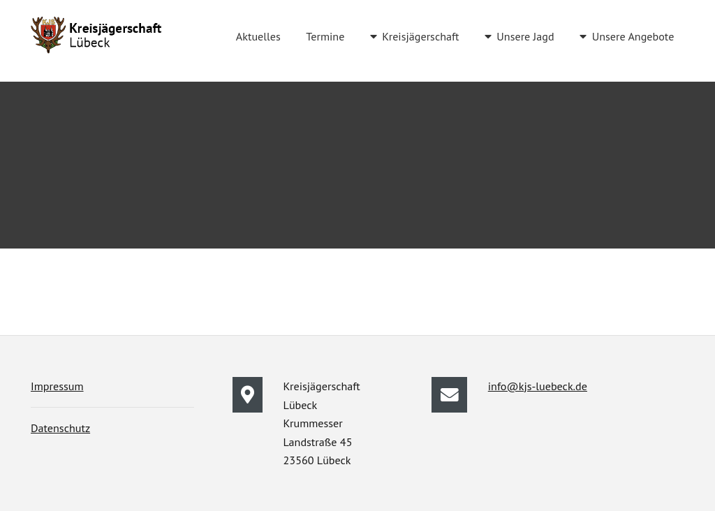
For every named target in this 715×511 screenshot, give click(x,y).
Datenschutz (60, 428)
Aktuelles (258, 36)
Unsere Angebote (633, 36)
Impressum (57, 386)
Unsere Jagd (525, 36)
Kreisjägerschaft (420, 36)
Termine (325, 36)
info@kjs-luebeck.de (537, 386)
